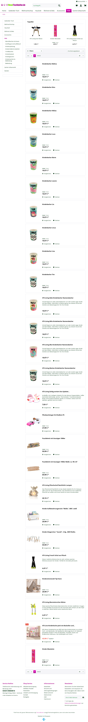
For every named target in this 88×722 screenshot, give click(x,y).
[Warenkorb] (85, 5)
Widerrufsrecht (48, 693)
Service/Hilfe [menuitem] (80, 1)
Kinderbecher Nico (48, 87)
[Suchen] (59, 5)
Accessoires (7, 35)
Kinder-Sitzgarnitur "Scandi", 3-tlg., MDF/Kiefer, (59, 532)
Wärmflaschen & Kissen (12, 41)
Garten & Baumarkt (10, 67)
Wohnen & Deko (9, 31)
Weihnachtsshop (9, 24)
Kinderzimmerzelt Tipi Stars (52, 579)
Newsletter (26, 690)
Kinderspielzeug (10, 46)
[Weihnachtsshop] (27, 10)
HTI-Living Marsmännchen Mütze (53, 602)
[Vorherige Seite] (31, 55)
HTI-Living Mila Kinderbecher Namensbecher (57, 321)
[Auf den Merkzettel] (56, 80)
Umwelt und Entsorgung (30, 693)
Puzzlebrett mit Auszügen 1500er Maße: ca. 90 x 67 (59, 462)
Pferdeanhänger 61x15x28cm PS (53, 415)
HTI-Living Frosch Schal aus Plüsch (75, 39)
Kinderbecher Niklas (49, 111)
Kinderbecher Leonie (49, 181)
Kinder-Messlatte (55, 38)
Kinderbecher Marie (49, 157)
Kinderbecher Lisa (48, 251)
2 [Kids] (34, 55)
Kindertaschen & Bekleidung (10, 60)
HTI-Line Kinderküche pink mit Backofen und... (58, 626)
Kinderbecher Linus (49, 228)
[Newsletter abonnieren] (83, 697)
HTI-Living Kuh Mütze (36, 38)
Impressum (47, 699)
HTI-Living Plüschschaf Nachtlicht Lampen (57, 485)
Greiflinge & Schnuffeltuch (13, 44)
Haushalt (7, 28)
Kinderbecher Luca (48, 134)
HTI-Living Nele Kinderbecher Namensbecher (57, 298)
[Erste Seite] (28, 55)
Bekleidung (8, 63)
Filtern (30, 51)
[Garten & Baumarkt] (79, 10)
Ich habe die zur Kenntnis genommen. (74, 703)
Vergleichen (46, 80)
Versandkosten (40, 712)
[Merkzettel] (76, 5)
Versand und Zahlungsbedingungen (50, 689)
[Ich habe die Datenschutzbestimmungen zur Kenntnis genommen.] (65, 701)
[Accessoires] (61, 10)
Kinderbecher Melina (49, 64)
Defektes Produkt (28, 688)
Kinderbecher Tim (48, 274)
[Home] (4, 10)
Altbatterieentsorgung (29, 686)
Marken (6, 71)
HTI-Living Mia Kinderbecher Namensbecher (57, 345)
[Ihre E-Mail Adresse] (73, 697)
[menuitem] (46, 6)
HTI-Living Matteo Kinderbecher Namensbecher (58, 368)
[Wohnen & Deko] (49, 10)
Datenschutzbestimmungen (73, 703)
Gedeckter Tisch (9, 21)
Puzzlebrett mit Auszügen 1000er (53, 438)
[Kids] (68, 10)
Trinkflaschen (9, 51)
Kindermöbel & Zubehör (12, 49)
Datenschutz (47, 695)
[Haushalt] (38, 10)
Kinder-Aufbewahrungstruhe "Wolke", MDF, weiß (59, 509)
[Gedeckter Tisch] (13, 10)
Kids (5, 38)
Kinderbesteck (9, 54)
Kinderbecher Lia (48, 204)
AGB (45, 697)
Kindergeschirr (9, 56)
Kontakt (25, 695)
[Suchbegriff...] (46, 5)
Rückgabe (26, 697)
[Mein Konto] (81, 5)
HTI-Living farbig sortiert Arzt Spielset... (56, 392)
